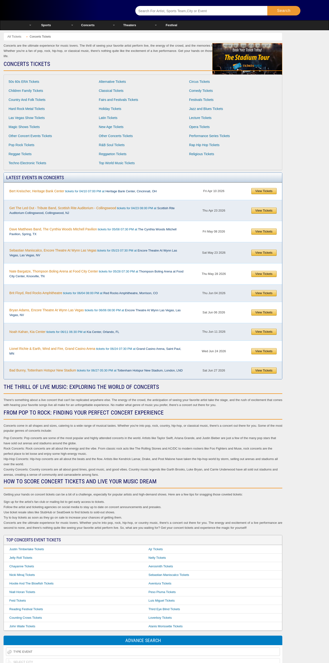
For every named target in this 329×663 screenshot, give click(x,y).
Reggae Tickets (20, 154)
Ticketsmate (76, 10)
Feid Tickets (17, 600)
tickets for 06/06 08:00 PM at (95, 312)
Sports (46, 25)
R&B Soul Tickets (112, 145)
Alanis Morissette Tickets (165, 626)
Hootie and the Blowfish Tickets (31, 583)
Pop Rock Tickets (21, 145)
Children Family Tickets (26, 91)
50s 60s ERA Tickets (24, 82)
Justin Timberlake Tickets (26, 549)
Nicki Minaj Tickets (22, 575)
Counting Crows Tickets (25, 617)
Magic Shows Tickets (24, 127)
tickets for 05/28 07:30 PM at (96, 273)
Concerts (88, 25)
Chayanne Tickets (21, 566)
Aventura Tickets (159, 583)
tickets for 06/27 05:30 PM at (95, 370)
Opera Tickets (199, 127)
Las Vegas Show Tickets (27, 118)
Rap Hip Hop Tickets (204, 145)
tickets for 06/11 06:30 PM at (64, 332)
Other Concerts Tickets (116, 136)
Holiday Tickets (110, 109)
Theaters (129, 25)
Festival (171, 25)
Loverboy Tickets (160, 617)
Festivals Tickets (201, 100)
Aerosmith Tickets (160, 566)
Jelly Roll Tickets (20, 557)
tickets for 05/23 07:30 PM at (93, 252)
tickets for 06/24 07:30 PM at (95, 351)
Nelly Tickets (157, 557)
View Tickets (264, 191)
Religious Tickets (201, 154)
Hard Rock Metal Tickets (27, 109)
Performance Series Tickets (209, 136)
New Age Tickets (111, 127)
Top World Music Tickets (117, 163)
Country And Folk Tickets (27, 100)
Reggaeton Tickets (113, 154)
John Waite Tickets (22, 626)
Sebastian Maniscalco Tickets (168, 575)
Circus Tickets (199, 82)
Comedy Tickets (201, 91)
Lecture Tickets (200, 118)
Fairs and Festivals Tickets (118, 100)
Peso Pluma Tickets (162, 592)
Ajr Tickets (155, 549)
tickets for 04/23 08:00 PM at (92, 210)
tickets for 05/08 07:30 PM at (93, 231)
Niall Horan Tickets (22, 592)
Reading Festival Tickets (26, 609)
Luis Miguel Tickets (161, 600)
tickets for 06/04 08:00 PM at (83, 293)
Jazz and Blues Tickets (206, 109)
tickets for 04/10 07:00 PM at (83, 191)
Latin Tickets (108, 118)
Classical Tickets (111, 91)
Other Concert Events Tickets (30, 136)
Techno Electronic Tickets (27, 163)
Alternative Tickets (112, 82)
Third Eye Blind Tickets (164, 609)
